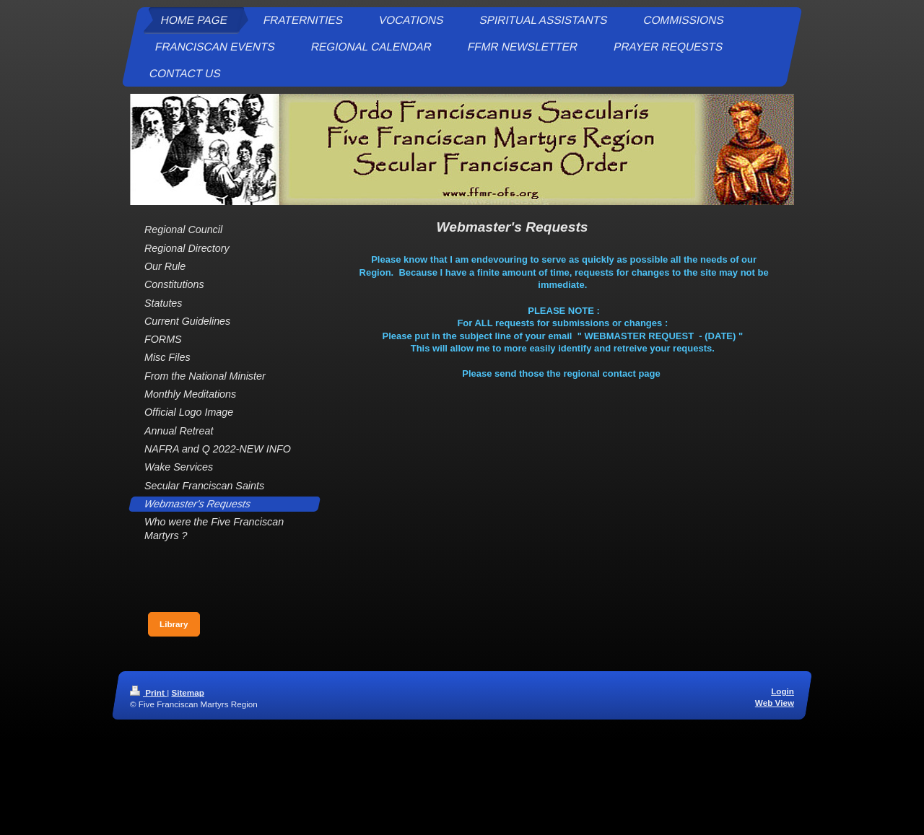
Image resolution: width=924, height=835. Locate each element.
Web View (774, 702)
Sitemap (187, 692)
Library (174, 624)
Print (148, 692)
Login (782, 691)
